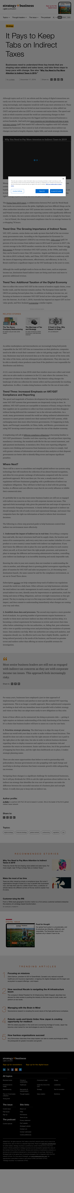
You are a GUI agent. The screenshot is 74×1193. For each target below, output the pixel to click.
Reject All (42, 191)
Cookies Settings (17, 191)
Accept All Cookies (56, 191)
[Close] (63, 179)
